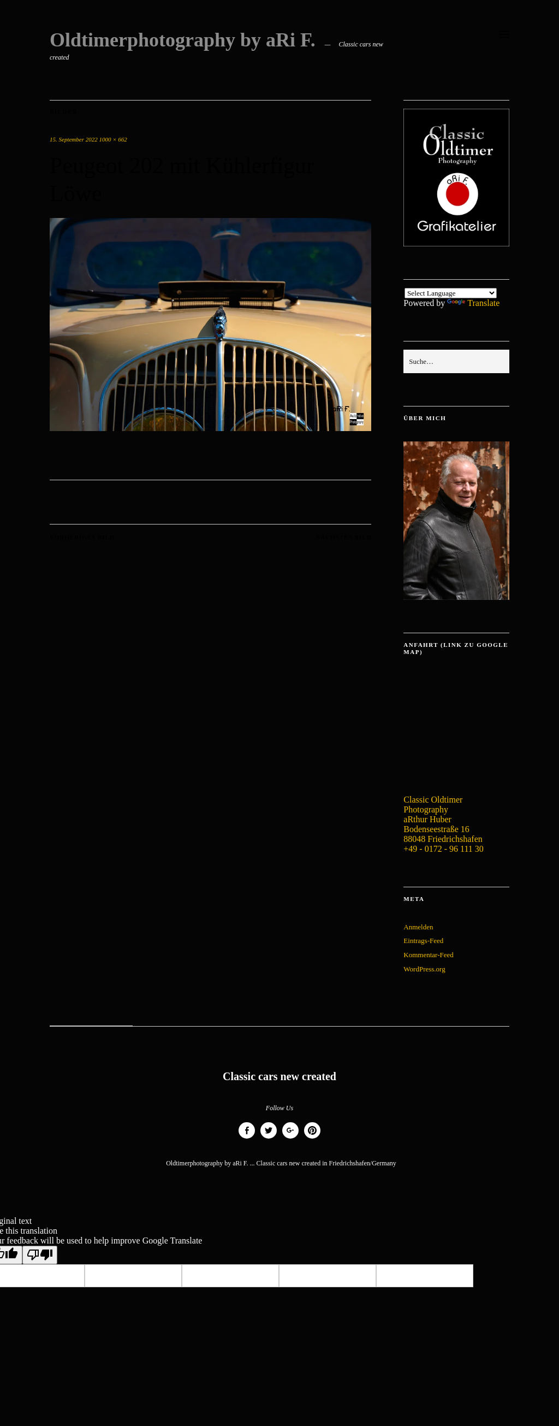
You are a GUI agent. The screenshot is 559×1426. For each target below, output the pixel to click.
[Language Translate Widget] (451, 293)
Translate (473, 303)
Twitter (268, 1138)
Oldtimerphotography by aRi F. (183, 40)
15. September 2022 (74, 139)
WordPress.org (424, 969)
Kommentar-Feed (428, 955)
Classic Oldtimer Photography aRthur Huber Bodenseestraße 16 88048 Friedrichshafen (442, 819)
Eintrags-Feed (423, 940)
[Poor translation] (39, 1255)
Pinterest (312, 1138)
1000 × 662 (113, 139)
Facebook (247, 1138)
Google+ (290, 1138)
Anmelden (418, 927)
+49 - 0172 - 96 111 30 (443, 848)
